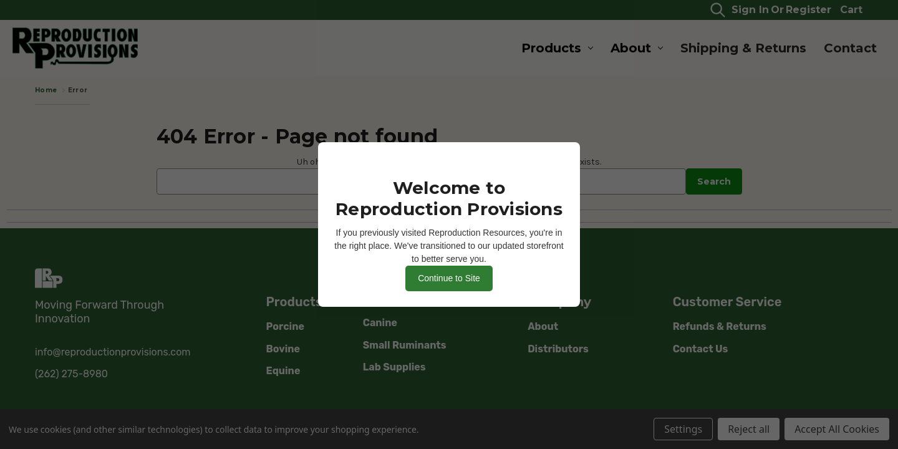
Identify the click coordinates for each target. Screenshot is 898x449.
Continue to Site (449, 278)
